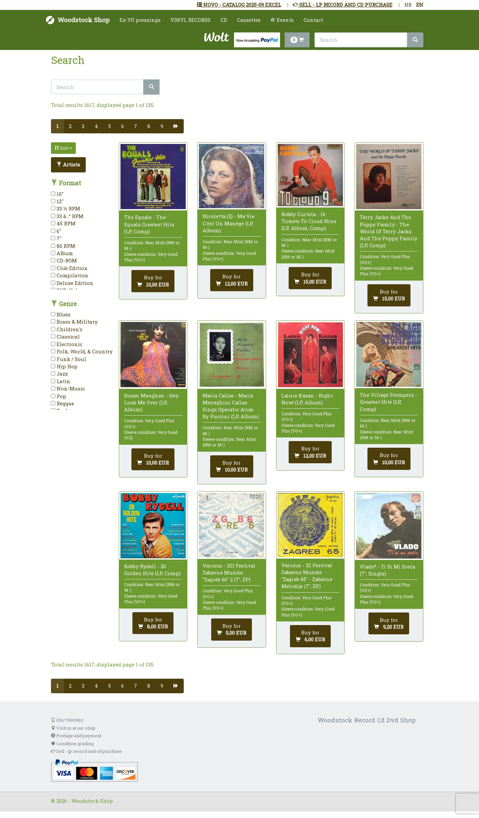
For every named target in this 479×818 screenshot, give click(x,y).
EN (419, 4)
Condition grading (72, 744)
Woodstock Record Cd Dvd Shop (367, 720)
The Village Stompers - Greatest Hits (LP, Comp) (388, 401)
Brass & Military (74, 321)
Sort (63, 148)
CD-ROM (64, 260)
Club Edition (69, 268)
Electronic (66, 344)
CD (223, 20)
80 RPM (63, 246)
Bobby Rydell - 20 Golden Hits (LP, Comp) (152, 569)
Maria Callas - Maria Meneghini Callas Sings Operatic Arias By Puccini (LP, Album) (231, 406)
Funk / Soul (68, 359)
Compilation (69, 275)
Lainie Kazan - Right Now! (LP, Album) (307, 399)
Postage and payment (76, 736)
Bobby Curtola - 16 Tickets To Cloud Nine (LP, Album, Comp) (308, 221)
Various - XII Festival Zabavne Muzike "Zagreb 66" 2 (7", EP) (229, 572)
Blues (61, 314)
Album (62, 253)
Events (282, 20)
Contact (313, 20)
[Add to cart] (152, 281)
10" (57, 194)
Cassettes (249, 20)
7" (56, 238)
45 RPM (63, 223)
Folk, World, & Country (82, 351)
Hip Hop (64, 366)
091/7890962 (67, 720)
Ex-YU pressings (140, 20)
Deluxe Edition (72, 283)
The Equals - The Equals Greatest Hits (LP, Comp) (149, 224)
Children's (66, 329)
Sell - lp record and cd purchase (86, 751)
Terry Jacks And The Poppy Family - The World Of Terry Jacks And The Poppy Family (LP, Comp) (388, 231)
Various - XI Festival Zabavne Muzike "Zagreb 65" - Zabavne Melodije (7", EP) (306, 576)
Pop (58, 396)
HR (407, 4)
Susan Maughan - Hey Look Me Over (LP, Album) (151, 402)
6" (56, 231)
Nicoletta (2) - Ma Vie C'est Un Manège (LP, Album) (229, 223)
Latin (60, 381)
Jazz (59, 373)
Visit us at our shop (73, 728)
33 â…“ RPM (67, 216)
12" (57, 201)
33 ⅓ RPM (65, 208)
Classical (65, 336)
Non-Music (68, 388)
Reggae (62, 403)
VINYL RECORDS (190, 20)
